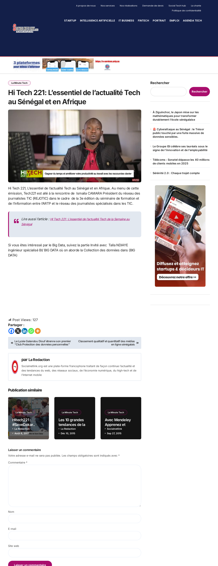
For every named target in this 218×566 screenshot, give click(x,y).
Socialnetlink (114, 443)
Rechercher (159, 83)
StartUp (70, 20)
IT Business (126, 20)
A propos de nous (86, 5)
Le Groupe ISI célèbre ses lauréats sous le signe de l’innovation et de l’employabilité (180, 148)
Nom (11, 526)
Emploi (174, 20)
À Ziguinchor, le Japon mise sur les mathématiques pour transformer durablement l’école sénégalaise (176, 115)
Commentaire (17, 477)
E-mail (12, 543)
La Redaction (41, 374)
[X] (18, 346)
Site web (13, 560)
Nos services (108, 5)
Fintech (143, 20)
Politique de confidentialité (186, 10)
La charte (196, 5)
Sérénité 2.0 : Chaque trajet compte (176, 173)
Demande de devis (153, 5)
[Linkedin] (25, 346)
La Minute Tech (20, 83)
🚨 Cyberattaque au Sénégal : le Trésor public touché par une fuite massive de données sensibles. (178, 133)
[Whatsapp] (31, 346)
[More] (38, 346)
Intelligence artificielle (97, 20)
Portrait (159, 20)
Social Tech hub (177, 5)
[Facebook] (11, 346)
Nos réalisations (128, 5)
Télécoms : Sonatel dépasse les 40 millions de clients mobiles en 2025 (181, 161)
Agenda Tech (192, 20)
